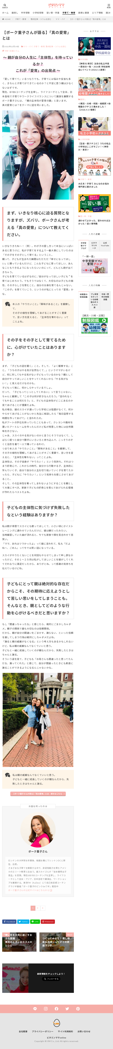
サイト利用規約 (65, 1031)
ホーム (5, 12)
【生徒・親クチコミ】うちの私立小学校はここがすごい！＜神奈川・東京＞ (94, 146)
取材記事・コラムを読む (41, 19)
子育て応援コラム (11, 51)
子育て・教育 (68, 12)
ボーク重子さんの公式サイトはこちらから (28, 890)
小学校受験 (38, 12)
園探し (15, 12)
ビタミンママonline (56, 1037)
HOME (8, 19)
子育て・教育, (39, 46)
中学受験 (25, 12)
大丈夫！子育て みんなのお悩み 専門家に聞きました (93, 185)
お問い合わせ (84, 1031)
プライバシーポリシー (43, 1031)
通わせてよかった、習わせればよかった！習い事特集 (94, 222)
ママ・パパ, (28, 46)
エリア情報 (97, 12)
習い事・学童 (52, 12)
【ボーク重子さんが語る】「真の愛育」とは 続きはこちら (37, 794)
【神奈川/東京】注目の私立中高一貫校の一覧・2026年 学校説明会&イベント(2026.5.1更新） (94, 66)
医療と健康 (83, 12)
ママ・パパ (60, 19)
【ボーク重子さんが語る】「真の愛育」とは (87, 19)
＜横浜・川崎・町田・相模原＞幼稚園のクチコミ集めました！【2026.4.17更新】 (94, 106)
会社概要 (23, 1031)
